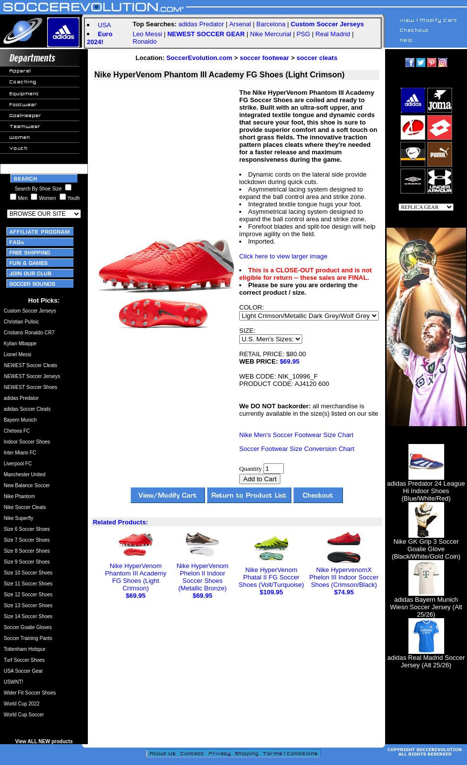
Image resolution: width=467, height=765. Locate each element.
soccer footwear (264, 58)
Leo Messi (147, 34)
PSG (303, 34)
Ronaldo (144, 41)
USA (104, 25)
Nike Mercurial (270, 34)
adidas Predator (201, 24)
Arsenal (240, 24)
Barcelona (271, 24)
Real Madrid (333, 34)
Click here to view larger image (283, 256)
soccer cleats (316, 58)
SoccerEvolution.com (199, 58)
